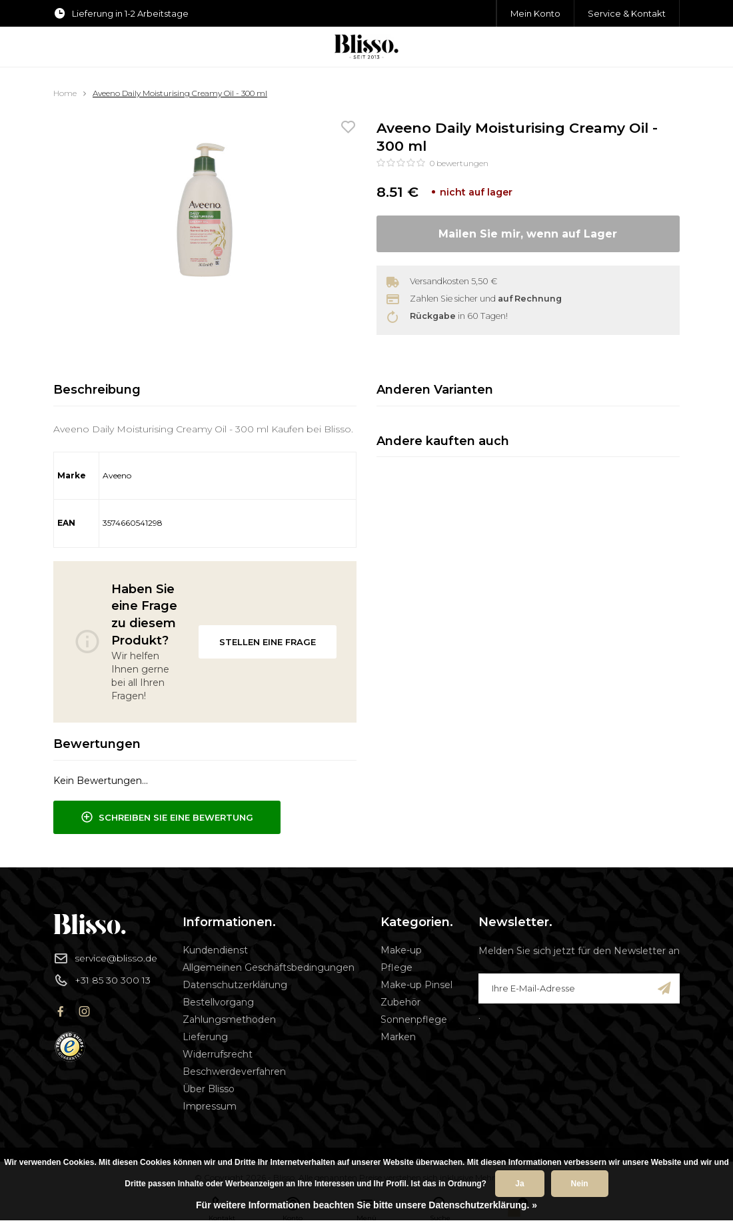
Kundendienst (215, 950)
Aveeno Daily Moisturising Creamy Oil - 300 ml (180, 93)
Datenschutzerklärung (235, 985)
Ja (519, 1183)
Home (65, 93)
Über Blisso (209, 1089)
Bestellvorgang (218, 1002)
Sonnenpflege (413, 1019)
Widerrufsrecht (218, 1054)
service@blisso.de (105, 958)
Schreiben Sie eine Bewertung (167, 817)
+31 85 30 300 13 (102, 980)
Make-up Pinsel (416, 985)
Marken (398, 1037)
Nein (579, 1183)
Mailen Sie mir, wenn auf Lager (527, 234)
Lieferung (205, 1037)
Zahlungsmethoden (229, 1019)
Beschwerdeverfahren (234, 1072)
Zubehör (400, 1002)
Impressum (210, 1106)
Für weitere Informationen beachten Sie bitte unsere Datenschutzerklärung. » (366, 1205)
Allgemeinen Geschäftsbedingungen (269, 967)
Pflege (396, 967)
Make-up (401, 950)
